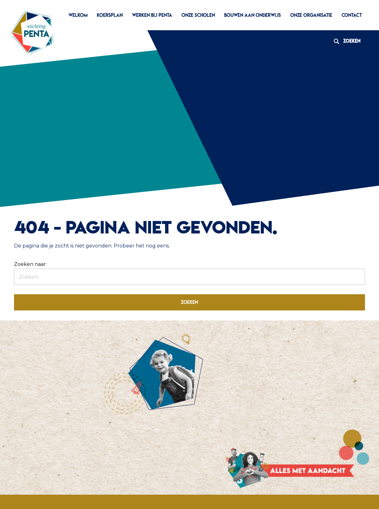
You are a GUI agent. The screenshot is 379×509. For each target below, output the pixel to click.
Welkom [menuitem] (78, 15)
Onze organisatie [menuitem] (311, 15)
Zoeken (344, 41)
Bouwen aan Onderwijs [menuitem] (252, 15)
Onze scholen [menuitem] (198, 15)
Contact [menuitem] (352, 15)
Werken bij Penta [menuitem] (152, 15)
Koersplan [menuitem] (110, 15)
